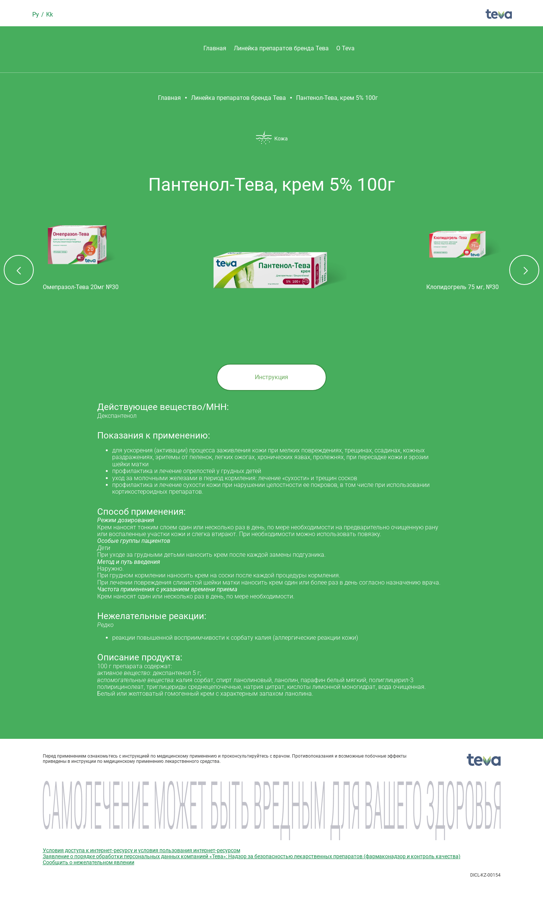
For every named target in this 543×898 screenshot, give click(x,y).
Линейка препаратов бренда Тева (281, 48)
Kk (49, 14)
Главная (214, 48)
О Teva (345, 48)
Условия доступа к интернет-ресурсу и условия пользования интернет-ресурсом (141, 850)
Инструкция (271, 377)
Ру (36, 14)
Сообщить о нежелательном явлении (88, 862)
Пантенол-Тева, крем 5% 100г (337, 97)
